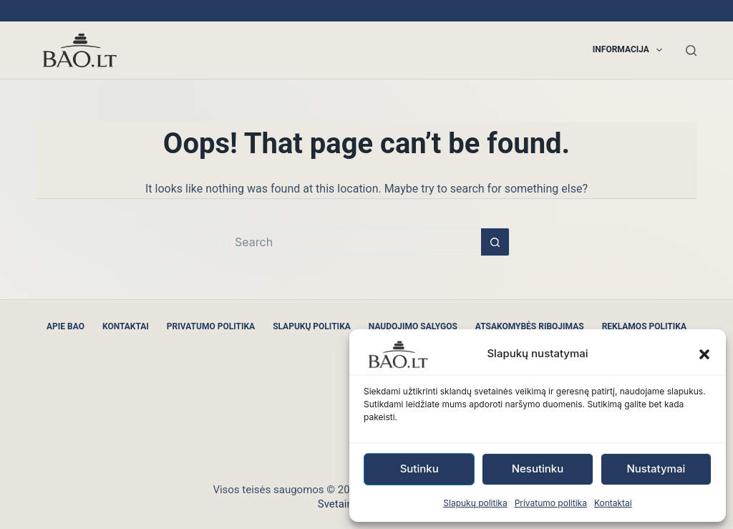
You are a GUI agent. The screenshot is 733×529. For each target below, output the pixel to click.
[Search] (691, 50)
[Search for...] (352, 242)
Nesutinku (538, 468)
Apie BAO (65, 326)
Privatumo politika (551, 503)
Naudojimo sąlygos (413, 326)
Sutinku (419, 468)
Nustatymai (655, 468)
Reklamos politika (644, 326)
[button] (704, 354)
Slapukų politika (475, 503)
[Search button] (495, 242)
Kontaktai (613, 503)
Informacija (630, 50)
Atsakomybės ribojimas (529, 326)
